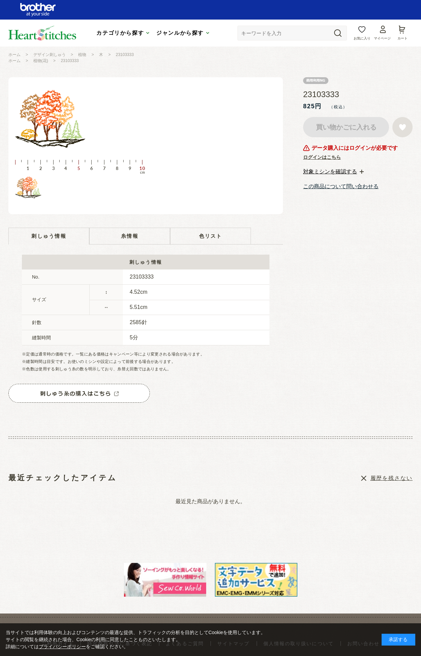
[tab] (333, 172)
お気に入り (362, 38)
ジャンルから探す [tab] (180, 33)
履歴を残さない (391, 478)
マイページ (382, 38)
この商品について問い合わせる (341, 186)
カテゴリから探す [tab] (120, 33)
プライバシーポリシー (62, 646)
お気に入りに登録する (402, 127)
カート (402, 38)
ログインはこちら (322, 157)
